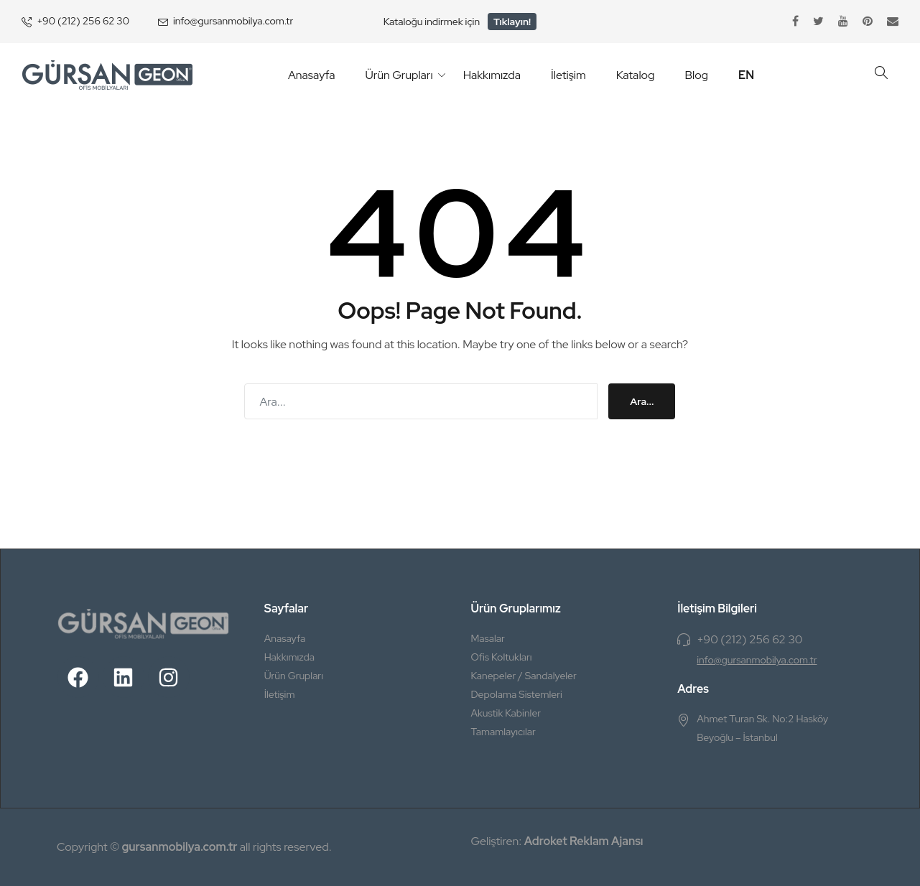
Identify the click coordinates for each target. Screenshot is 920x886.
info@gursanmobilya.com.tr (233, 20)
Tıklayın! (512, 21)
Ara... (642, 401)
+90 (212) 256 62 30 (83, 20)
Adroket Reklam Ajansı (583, 841)
